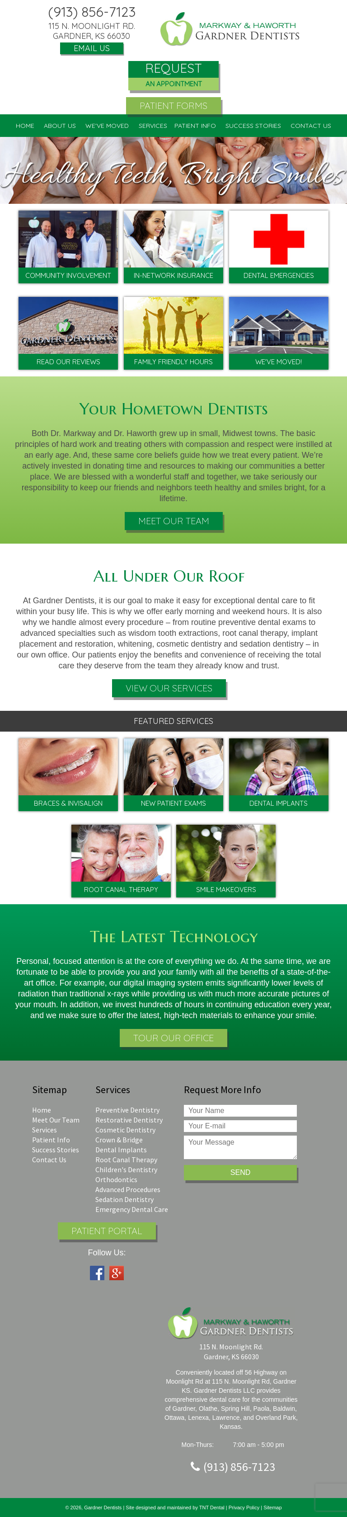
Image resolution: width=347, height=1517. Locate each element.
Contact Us (49, 1159)
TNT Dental (212, 1507)
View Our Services (169, 688)
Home (25, 126)
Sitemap (272, 1507)
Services (44, 1129)
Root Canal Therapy (126, 1159)
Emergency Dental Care (131, 1209)
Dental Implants (121, 1149)
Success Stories (253, 126)
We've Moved (107, 126)
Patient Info (51, 1139)
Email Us (92, 48)
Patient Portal (106, 1230)
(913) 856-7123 (92, 12)
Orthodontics (116, 1179)
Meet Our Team (173, 520)
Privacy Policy (244, 1507)
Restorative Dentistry (129, 1119)
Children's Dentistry (126, 1169)
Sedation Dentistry (124, 1199)
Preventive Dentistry (127, 1109)
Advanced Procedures (127, 1189)
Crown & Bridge (119, 1139)
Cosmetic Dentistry (125, 1129)
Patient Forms (173, 105)
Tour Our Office (173, 1037)
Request (173, 75)
